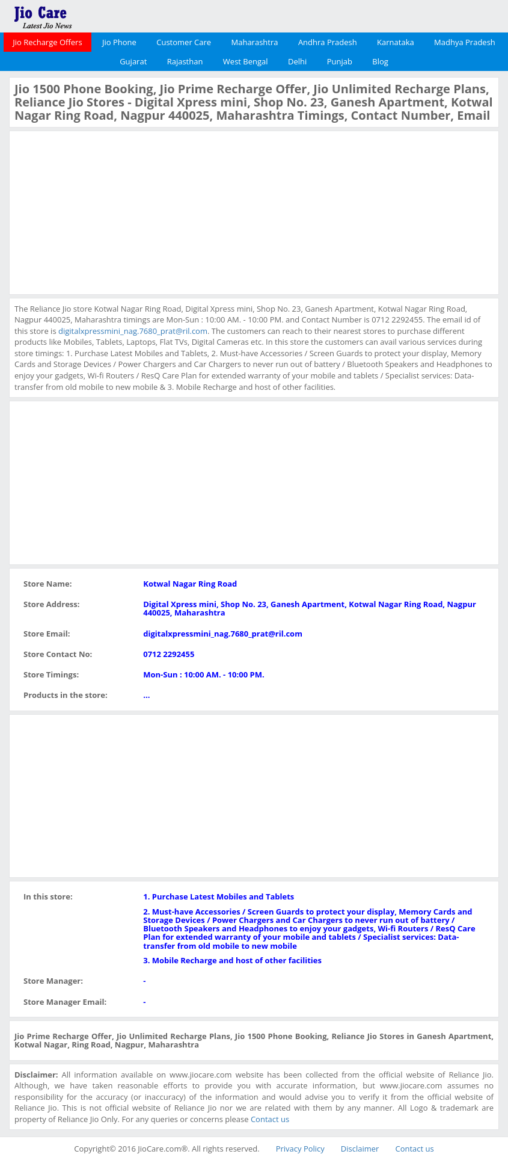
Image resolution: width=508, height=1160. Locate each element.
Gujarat (133, 61)
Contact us (270, 1119)
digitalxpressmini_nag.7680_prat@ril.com (132, 330)
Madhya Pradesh (464, 42)
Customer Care (183, 42)
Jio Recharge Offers (47, 42)
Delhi (297, 61)
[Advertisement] (104, 211)
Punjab (339, 61)
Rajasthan (185, 61)
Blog (380, 61)
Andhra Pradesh (327, 42)
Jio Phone (119, 42)
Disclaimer (360, 1148)
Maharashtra (254, 42)
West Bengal (245, 61)
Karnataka (395, 42)
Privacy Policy (300, 1148)
